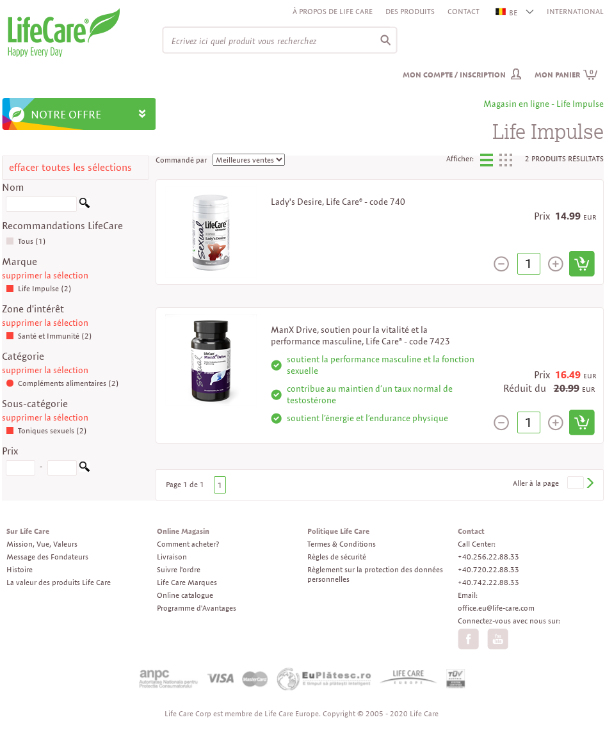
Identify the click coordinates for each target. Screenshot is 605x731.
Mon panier (566, 74)
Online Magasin (183, 531)
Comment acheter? (188, 544)
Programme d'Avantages (196, 608)
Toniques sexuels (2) (46, 430)
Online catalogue (185, 595)
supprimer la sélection (45, 275)
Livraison (172, 556)
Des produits (410, 11)
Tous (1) (26, 241)
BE (507, 12)
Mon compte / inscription (454, 74)
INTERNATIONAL (575, 11)
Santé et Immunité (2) (49, 336)
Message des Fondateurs (47, 556)
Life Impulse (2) (39, 288)
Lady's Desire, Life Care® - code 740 (338, 201)
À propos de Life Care (333, 11)
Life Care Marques (187, 582)
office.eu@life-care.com (496, 608)
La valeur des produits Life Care (58, 582)
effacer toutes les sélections (70, 167)
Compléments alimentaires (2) (62, 383)
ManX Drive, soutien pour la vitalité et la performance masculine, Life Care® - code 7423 (360, 335)
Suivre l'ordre (178, 569)
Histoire (19, 569)
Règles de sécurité (336, 556)
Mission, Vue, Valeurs (41, 544)
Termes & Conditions (341, 544)
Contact (464, 11)
